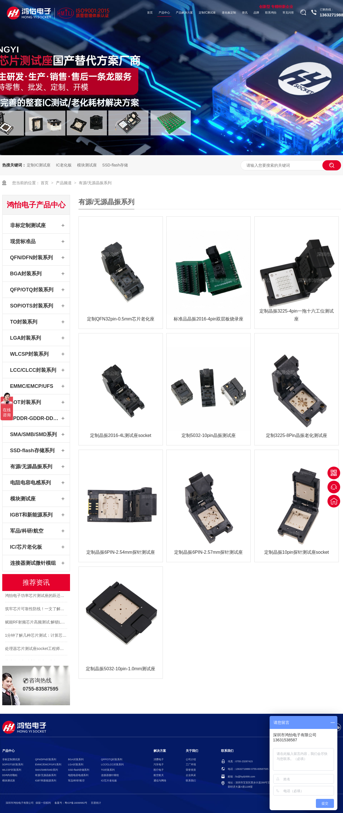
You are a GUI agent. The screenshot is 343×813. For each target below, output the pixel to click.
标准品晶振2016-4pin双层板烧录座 (208, 319)
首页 (150, 12)
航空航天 (159, 775)
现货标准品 (23, 241)
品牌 (256, 12)
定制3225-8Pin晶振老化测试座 (296, 435)
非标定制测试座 (28, 225)
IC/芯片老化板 (26, 547)
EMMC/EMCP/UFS (31, 386)
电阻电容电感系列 (30, 482)
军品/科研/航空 (26, 531)
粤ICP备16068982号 (76, 802)
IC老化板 (64, 165)
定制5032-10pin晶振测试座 (209, 435)
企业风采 (191, 775)
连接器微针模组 (110, 775)
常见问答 (288, 12)
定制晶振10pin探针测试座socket (296, 552)
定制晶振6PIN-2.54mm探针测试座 (120, 552)
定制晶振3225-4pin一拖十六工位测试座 (296, 315)
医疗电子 (159, 769)
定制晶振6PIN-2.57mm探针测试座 (208, 552)
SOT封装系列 (25, 402)
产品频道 (64, 183)
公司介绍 (191, 759)
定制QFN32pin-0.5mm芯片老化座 (120, 319)
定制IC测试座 (207, 12)
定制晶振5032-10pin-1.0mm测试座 (120, 668)
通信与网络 (160, 780)
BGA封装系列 (26, 273)
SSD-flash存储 (115, 165)
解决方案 (160, 750)
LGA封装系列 (25, 338)
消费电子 (159, 759)
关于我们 (192, 750)
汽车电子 (159, 764)
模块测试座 (87, 165)
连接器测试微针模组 (33, 563)
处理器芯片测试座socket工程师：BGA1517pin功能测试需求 (57, 649)
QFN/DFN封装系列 (31, 257)
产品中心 (164, 12)
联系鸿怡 (270, 12)
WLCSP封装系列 (29, 354)
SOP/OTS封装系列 (31, 306)
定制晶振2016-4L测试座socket (120, 435)
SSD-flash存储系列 (32, 450)
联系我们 (191, 780)
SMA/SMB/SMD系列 (33, 434)
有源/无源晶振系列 (95, 183)
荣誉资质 (191, 769)
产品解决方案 (184, 12)
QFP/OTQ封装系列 (31, 290)
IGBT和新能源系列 (31, 515)
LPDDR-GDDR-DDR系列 (35, 418)
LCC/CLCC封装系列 (33, 370)
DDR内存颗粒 (10, 775)
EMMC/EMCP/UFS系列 (48, 764)
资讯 (245, 12)
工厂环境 (191, 764)
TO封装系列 (24, 322)
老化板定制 (229, 12)
